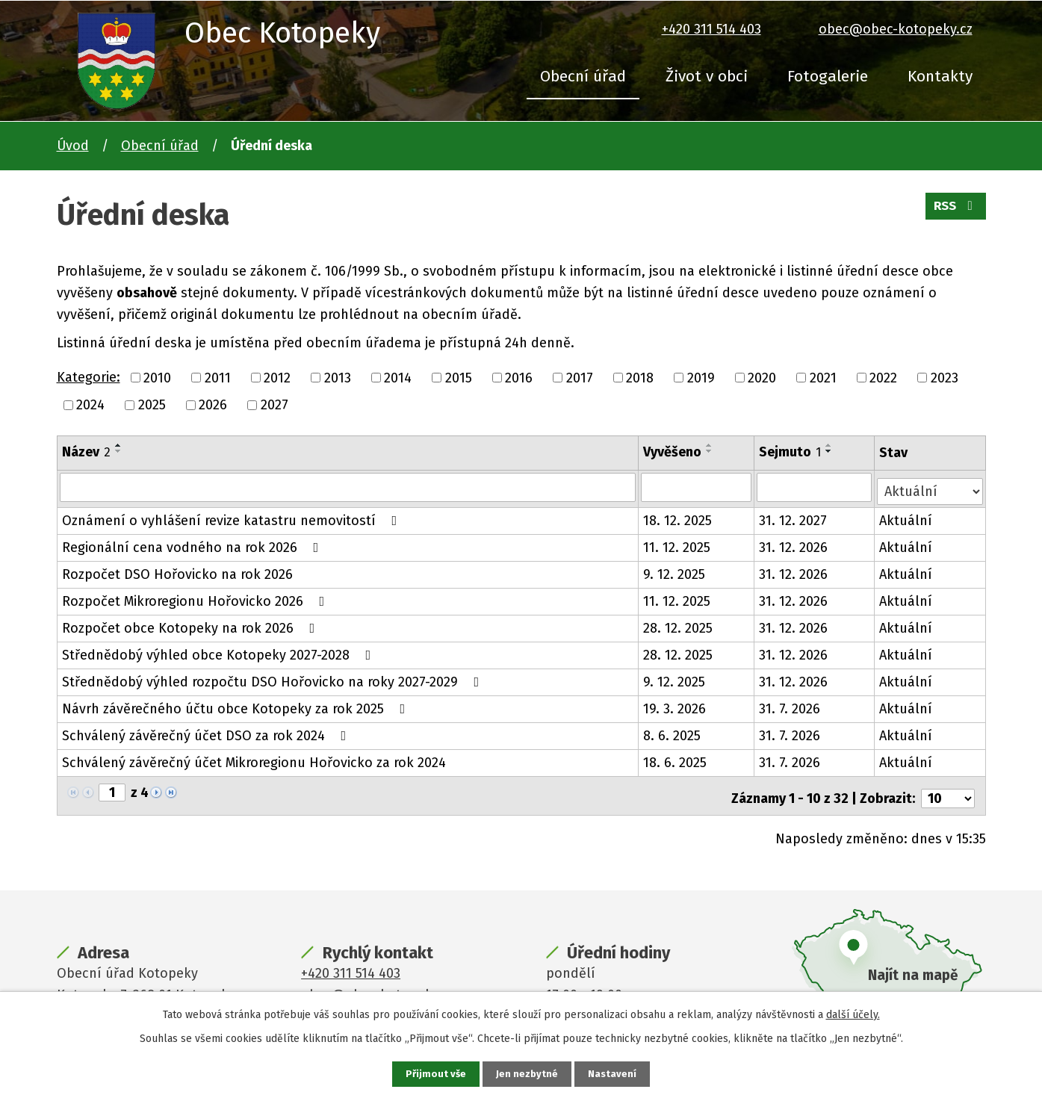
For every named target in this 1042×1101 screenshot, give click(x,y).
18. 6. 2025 (675, 759)
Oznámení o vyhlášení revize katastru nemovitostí (232, 517)
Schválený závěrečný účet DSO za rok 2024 (207, 732)
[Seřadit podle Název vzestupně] (119, 445)
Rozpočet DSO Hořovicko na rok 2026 (177, 570)
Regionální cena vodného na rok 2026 (193, 544)
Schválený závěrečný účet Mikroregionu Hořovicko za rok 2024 (254, 759)
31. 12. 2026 (794, 544)
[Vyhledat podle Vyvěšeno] (697, 487)
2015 (458, 377)
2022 (883, 377)
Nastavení (614, 1073)
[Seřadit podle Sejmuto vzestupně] (830, 445)
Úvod (73, 145)
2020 (762, 377)
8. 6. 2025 (672, 732)
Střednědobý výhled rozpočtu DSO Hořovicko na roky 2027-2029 (274, 678)
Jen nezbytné (527, 1073)
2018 (640, 377)
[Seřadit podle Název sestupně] (119, 451)
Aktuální (907, 517)
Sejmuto (791, 452)
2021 (823, 377)
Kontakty (940, 76)
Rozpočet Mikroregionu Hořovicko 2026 (196, 597)
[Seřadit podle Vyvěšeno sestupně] (710, 451)
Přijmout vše (435, 1073)
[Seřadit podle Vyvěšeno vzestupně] (710, 445)
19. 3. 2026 (675, 705)
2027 (274, 405)
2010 (157, 377)
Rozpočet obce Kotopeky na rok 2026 (191, 624)
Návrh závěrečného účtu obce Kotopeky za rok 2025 (237, 705)
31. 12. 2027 (794, 517)
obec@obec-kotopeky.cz (896, 29)
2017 (579, 377)
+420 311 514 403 (711, 29)
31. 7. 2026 (790, 705)
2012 (277, 377)
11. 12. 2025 (677, 544)
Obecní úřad (583, 76)
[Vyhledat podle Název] (348, 487)
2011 (218, 377)
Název (86, 452)
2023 (944, 377)
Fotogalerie (827, 76)
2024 (90, 405)
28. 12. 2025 (678, 624)
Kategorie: (88, 377)
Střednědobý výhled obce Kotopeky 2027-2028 (219, 651)
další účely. (853, 1013)
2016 (519, 377)
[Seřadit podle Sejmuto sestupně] (830, 451)
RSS (953, 210)
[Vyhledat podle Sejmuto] (815, 487)
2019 (701, 377)
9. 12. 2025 (675, 570)
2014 (398, 377)
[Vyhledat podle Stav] (930, 486)
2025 (152, 405)
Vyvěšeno (673, 452)
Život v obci (707, 76)
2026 (213, 405)
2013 (337, 377)
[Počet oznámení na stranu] (948, 789)
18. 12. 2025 (678, 517)
